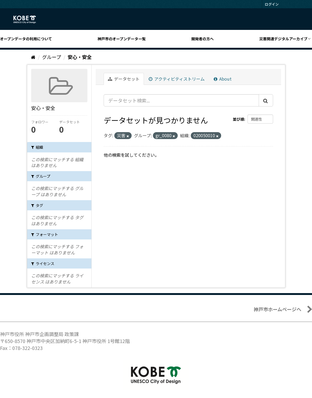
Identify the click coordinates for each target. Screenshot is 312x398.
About (223, 79)
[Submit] (266, 100)
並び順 (238, 119)
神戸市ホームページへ (277, 309)
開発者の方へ (202, 38)
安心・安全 (80, 56)
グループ (51, 56)
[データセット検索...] (181, 100)
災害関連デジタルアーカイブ (283, 38)
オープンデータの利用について (26, 38)
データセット (124, 79)
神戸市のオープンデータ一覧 (122, 38)
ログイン (272, 4)
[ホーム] (33, 56)
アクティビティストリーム (177, 79)
